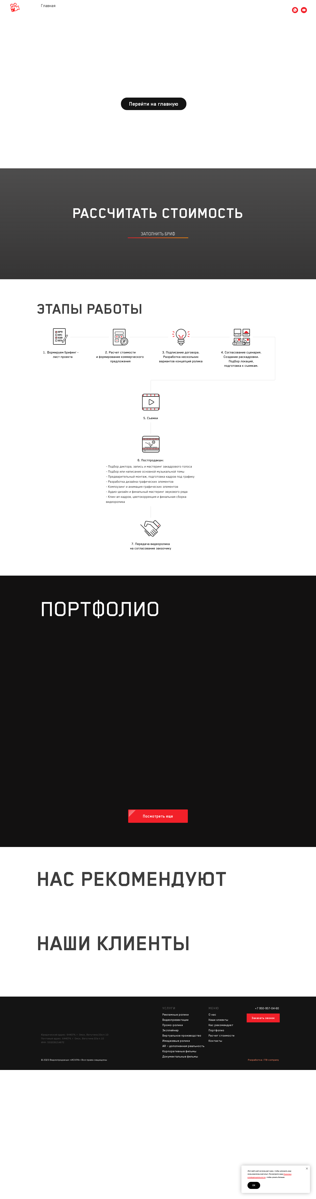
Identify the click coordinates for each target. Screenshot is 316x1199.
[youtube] (304, 10)
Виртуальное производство (181, 1035)
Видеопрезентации (175, 1019)
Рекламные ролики (175, 1014)
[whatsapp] (295, 10)
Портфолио (155, 10)
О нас (122, 10)
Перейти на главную (153, 104)
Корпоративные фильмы (179, 1051)
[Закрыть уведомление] (307, 1169)
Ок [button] (253, 1185)
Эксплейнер (170, 1030)
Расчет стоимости (182, 10)
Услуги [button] (137, 10)
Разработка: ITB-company (263, 1059)
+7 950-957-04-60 (267, 1008)
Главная (106, 10)
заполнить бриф (158, 233)
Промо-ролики (172, 1025)
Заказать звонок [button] (263, 1018)
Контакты (208, 10)
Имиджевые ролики (176, 1040)
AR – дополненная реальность (183, 1046)
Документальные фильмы (180, 1056)
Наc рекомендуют (221, 1025)
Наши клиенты (218, 1019)
